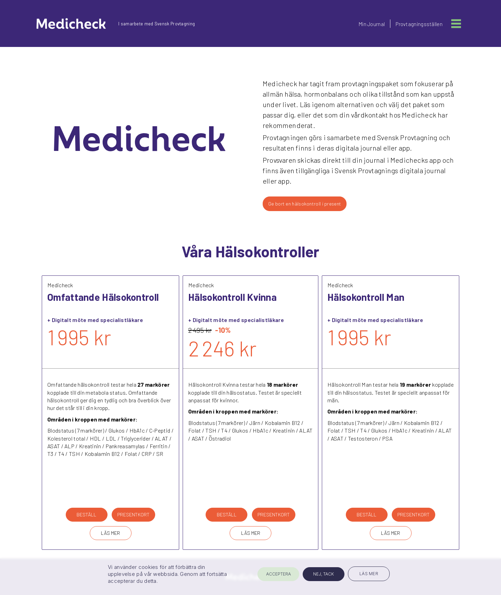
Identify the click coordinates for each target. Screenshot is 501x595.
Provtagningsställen (419, 24)
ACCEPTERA (278, 574)
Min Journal (372, 24)
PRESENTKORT (133, 514)
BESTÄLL (86, 514)
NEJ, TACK (323, 574)
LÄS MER (110, 533)
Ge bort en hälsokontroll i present (304, 204)
